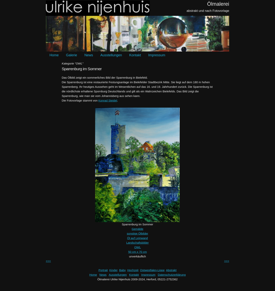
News (88, 55)
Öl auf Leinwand (137, 238)
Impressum (156, 55)
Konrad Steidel (107, 100)
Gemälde (137, 229)
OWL (137, 247)
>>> (226, 261)
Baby (122, 270)
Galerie (71, 55)
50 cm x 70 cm (137, 251)
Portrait (103, 270)
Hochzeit (132, 270)
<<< (48, 261)
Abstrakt (171, 270)
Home (54, 55)
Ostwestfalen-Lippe (152, 270)
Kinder (113, 270)
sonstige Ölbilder (137, 233)
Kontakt (135, 55)
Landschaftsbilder (137, 242)
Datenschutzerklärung (172, 274)
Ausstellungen (111, 55)
